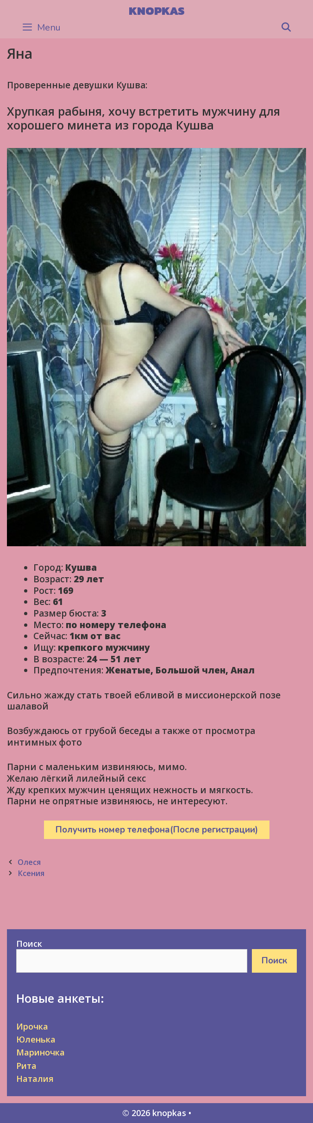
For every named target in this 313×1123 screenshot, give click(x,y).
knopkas (157, 10)
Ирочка (32, 1026)
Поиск (29, 943)
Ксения (31, 873)
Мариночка (40, 1052)
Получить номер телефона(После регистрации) (157, 830)
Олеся (29, 862)
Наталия (35, 1078)
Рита (26, 1065)
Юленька (36, 1039)
